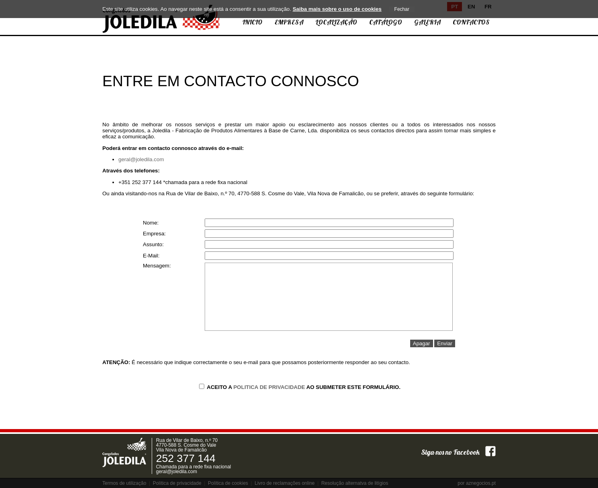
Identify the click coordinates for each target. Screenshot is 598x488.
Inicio (252, 22)
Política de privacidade (177, 483)
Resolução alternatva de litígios (354, 483)
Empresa (289, 22)
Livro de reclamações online (285, 483)
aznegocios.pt (481, 483)
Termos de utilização (124, 483)
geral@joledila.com (141, 159)
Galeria (427, 22)
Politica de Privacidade (269, 387)
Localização (336, 22)
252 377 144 (186, 458)
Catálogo (385, 22)
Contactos (471, 22)
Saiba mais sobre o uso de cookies (337, 9)
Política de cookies (228, 483)
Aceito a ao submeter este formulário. (300, 387)
